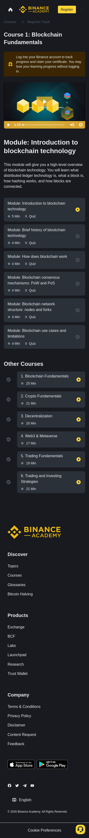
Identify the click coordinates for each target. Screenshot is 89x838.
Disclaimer (16, 725)
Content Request (22, 735)
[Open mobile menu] (82, 9)
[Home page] (34, 9)
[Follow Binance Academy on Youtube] (32, 785)
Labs (12, 646)
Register (67, 9)
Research (16, 664)
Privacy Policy (19, 716)
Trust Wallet (18, 674)
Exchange (16, 627)
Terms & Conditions (24, 707)
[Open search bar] (52, 9)
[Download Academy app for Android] (52, 765)
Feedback (16, 744)
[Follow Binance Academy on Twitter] (17, 785)
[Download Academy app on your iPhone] (21, 765)
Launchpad (17, 655)
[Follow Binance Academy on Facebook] (9, 785)
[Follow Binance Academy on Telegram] (25, 785)
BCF (11, 636)
